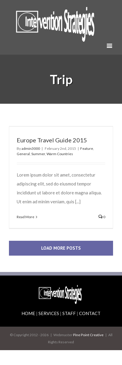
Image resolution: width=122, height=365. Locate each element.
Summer (38, 154)
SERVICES (48, 313)
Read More (25, 217)
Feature (86, 148)
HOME (28, 313)
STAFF (69, 313)
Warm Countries (60, 154)
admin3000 (30, 148)
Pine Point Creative (88, 335)
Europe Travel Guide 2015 (52, 140)
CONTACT (90, 313)
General (23, 154)
